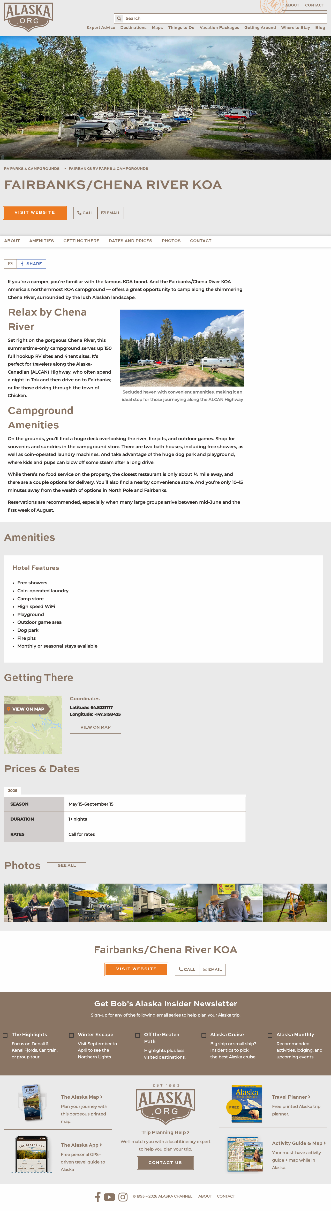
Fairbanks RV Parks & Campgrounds (108, 169)
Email (110, 213)
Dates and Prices (130, 241)
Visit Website (34, 213)
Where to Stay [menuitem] (295, 28)
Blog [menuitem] (320, 28)
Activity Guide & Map (299, 1143)
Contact (314, 5)
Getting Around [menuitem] (260, 28)
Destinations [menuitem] (133, 28)
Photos (171, 241)
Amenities (41, 241)
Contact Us (165, 1163)
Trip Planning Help (165, 1132)
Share (31, 264)
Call (85, 213)
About (292, 5)
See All (67, 866)
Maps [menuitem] (157, 28)
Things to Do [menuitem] (181, 28)
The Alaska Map (82, 1097)
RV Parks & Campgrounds (31, 169)
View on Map (95, 728)
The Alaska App (81, 1145)
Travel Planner (291, 1097)
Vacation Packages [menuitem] (219, 28)
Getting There (81, 241)
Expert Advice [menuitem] (100, 28)
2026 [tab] (12, 790)
